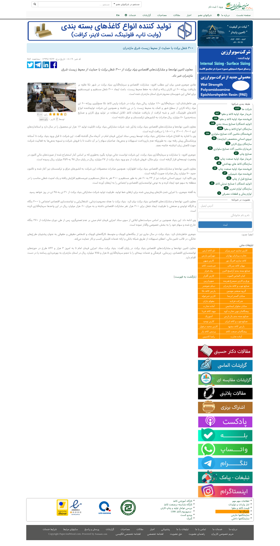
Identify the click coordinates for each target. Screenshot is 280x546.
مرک (189, 518)
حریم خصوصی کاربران (222, 534)
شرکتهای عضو (205, 15)
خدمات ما (217, 529)
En (117, 15)
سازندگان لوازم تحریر (238, 188)
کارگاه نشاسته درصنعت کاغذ (177, 504)
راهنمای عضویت (197, 534)
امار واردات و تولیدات (238, 504)
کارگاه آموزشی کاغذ (182, 501)
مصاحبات (162, 15)
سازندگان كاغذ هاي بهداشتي (234, 164)
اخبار (189, 15)
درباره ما (225, 15)
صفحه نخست (243, 15)
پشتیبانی (165, 529)
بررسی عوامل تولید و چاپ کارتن (176, 508)
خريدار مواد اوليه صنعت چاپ (233, 159)
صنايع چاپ (243, 154)
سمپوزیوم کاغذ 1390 (181, 511)
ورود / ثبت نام (216, 7)
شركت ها (243, 109)
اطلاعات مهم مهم (240, 501)
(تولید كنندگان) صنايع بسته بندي (230, 124)
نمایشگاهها (240, 515)
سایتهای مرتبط (70, 529)
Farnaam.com (101, 533)
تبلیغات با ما (182, 529)
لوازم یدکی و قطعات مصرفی (234, 194)
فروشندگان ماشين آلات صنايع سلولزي (228, 134)
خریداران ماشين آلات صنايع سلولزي (230, 149)
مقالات (176, 15)
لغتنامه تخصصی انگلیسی (128, 534)
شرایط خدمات (50, 529)
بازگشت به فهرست (185, 276)
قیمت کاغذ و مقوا (240, 508)
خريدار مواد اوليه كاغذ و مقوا (233, 114)
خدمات (132, 15)
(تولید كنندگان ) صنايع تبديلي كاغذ (230, 183)
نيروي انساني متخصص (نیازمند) (232, 139)
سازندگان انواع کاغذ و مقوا (234, 129)
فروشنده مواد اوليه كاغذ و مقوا (232, 119)
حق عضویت (176, 534)
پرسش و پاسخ (92, 529)
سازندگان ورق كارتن (238, 144)
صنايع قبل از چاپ (239, 179)
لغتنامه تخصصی (155, 534)
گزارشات (147, 15)
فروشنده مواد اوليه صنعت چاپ (232, 169)
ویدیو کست (186, 515)
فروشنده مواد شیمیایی (237, 173)
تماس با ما (200, 529)
